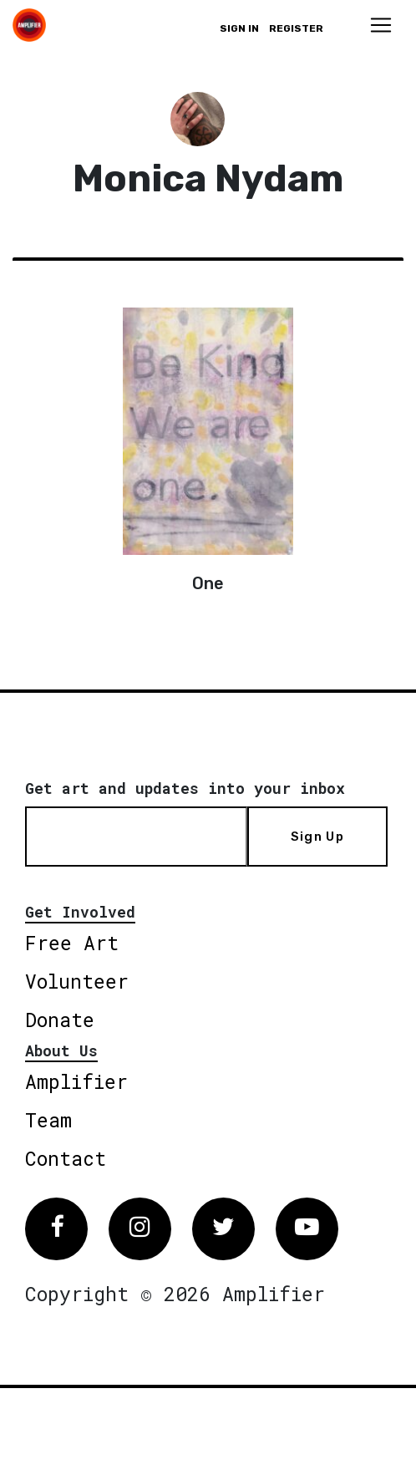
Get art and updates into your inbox (185, 788)
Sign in (239, 28)
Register (296, 28)
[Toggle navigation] (380, 25)
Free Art (72, 942)
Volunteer (77, 981)
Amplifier (76, 1081)
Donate (59, 1019)
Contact (65, 1158)
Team (48, 1119)
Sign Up (317, 836)
